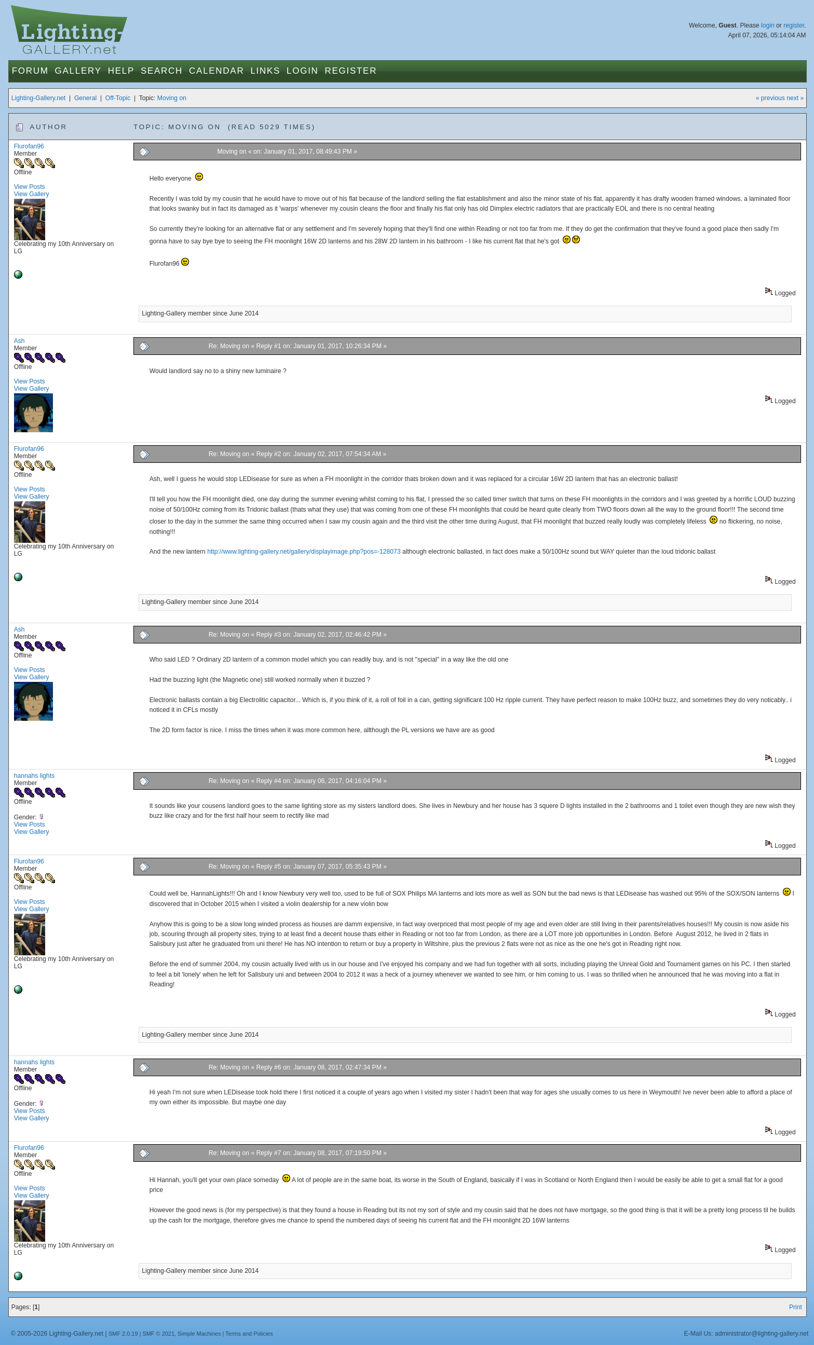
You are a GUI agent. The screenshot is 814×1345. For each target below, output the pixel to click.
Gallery (78, 71)
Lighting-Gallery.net (38, 98)
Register (351, 71)
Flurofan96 (29, 146)
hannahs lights (34, 775)
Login (302, 71)
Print (795, 1307)
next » (795, 98)
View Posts (29, 186)
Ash (19, 341)
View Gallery (31, 194)
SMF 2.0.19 (123, 1333)
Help (121, 71)
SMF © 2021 (158, 1333)
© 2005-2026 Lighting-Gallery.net (57, 1333)
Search (162, 71)
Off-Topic (117, 98)
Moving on (171, 98)
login (768, 25)
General (85, 98)
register (793, 25)
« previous (770, 98)
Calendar (216, 71)
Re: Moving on (229, 346)
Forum (30, 71)
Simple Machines (199, 1333)
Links (265, 71)
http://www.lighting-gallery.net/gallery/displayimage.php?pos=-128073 (303, 551)
